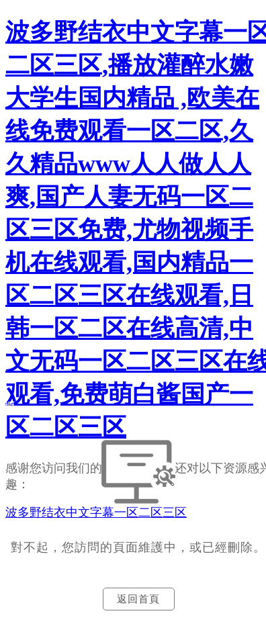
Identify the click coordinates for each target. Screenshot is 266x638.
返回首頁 (138, 599)
